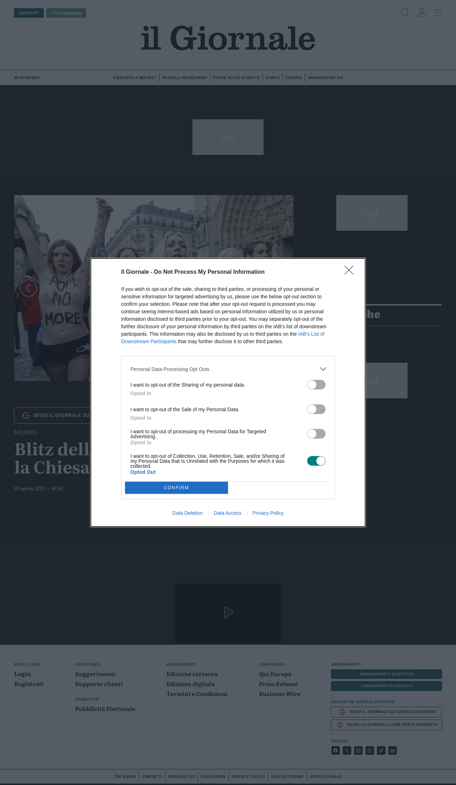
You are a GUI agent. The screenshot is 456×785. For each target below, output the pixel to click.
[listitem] (228, 369)
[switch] (316, 384)
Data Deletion (187, 513)
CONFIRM (176, 487)
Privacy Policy (268, 513)
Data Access (228, 513)
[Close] (351, 272)
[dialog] (228, 392)
